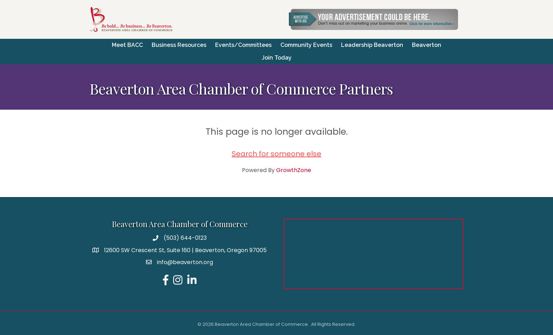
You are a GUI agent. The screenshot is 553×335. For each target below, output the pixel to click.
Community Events (306, 45)
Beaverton (426, 45)
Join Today (277, 57)
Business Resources (179, 45)
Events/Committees (243, 45)
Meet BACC (127, 45)
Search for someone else (276, 154)
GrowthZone (293, 170)
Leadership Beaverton (372, 45)
